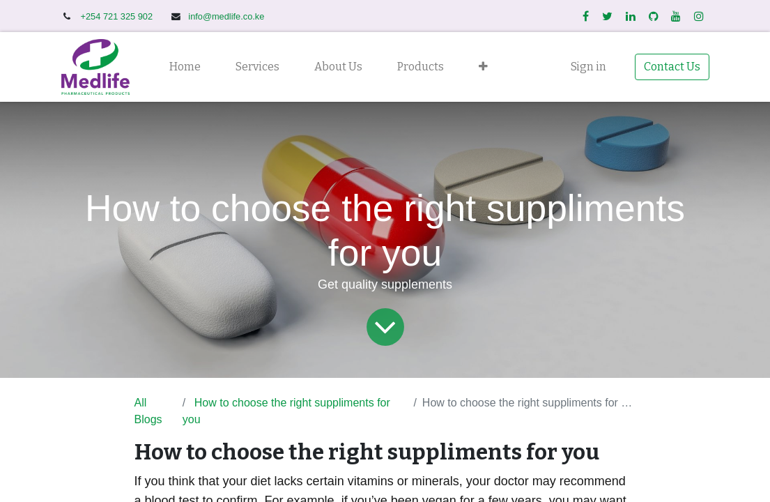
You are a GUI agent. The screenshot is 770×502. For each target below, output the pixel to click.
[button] (483, 67)
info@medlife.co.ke (226, 16)
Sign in (588, 66)
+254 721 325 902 (118, 16)
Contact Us (672, 66)
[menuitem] (185, 67)
